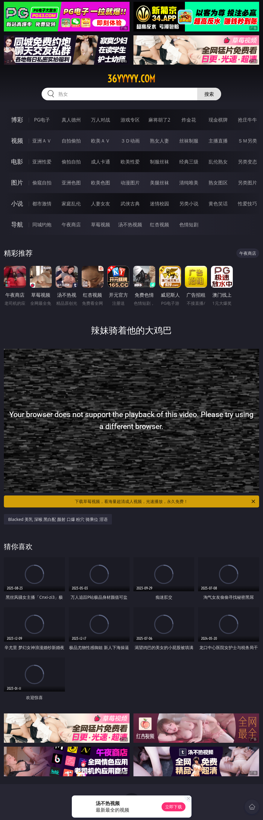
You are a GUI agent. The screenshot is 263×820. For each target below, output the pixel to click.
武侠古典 (130, 203)
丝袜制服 (188, 140)
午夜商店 (71, 224)
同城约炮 (41, 224)
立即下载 (173, 807)
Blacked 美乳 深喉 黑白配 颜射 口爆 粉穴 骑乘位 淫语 (57, 519)
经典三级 (188, 161)
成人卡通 (100, 161)
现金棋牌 (218, 119)
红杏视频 (159, 224)
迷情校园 (159, 203)
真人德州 (71, 119)
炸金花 (189, 119)
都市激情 (41, 203)
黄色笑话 (218, 203)
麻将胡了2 (159, 119)
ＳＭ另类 (247, 140)
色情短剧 (188, 224)
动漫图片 (130, 182)
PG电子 (42, 119)
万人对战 (100, 119)
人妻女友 (100, 203)
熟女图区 (218, 182)
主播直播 (218, 140)
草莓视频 (100, 224)
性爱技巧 (247, 203)
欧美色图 (100, 182)
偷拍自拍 (71, 161)
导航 (17, 224)
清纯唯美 (188, 182)
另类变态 (247, 161)
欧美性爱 (130, 161)
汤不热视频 (130, 224)
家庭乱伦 (71, 203)
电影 (17, 161)
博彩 (17, 120)
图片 (17, 182)
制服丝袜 (159, 161)
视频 (17, 141)
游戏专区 (130, 119)
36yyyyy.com (131, 79)
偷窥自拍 (41, 182)
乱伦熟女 (218, 161)
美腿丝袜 (159, 182)
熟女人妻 (159, 140)
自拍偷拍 (71, 140)
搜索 (209, 94)
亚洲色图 (71, 182)
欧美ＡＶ (100, 140)
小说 (17, 203)
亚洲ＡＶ (41, 140)
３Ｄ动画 (130, 140)
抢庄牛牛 (247, 119)
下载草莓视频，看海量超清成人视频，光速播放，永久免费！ (165, 501)
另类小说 (188, 203)
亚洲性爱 (41, 161)
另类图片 (247, 182)
